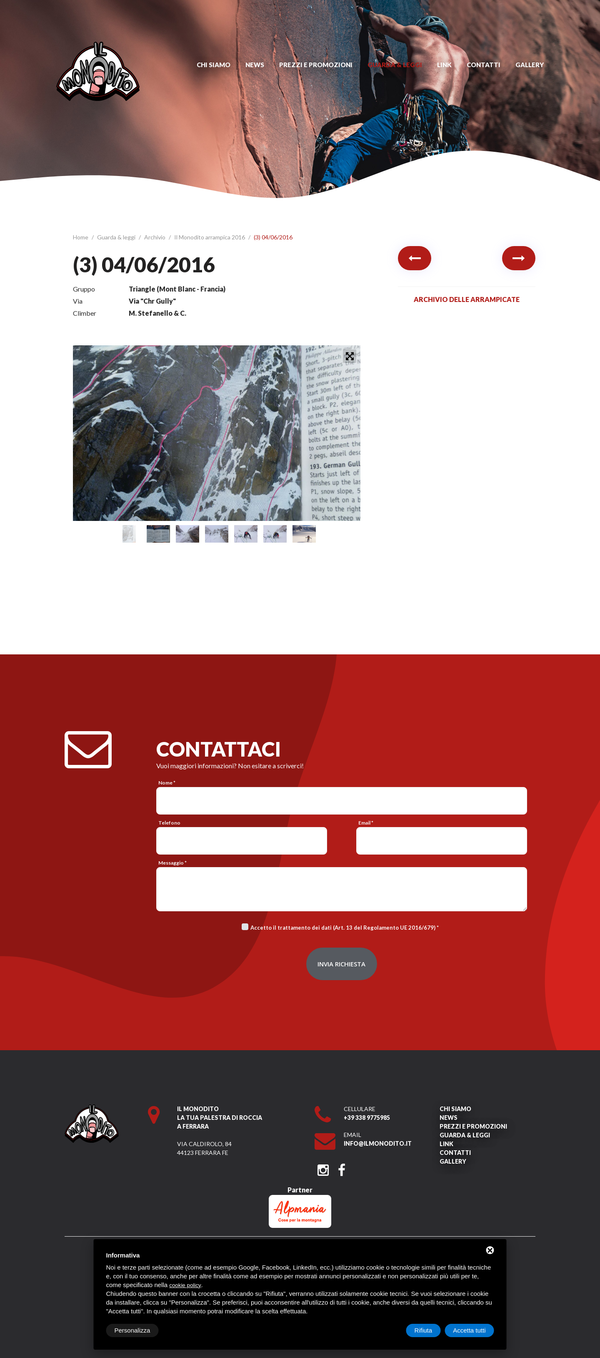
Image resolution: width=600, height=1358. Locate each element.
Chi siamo (213, 64)
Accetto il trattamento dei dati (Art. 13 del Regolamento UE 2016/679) (342, 927)
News (254, 64)
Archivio (155, 237)
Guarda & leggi (395, 64)
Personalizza (132, 1330)
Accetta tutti (469, 1330)
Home (81, 237)
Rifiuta (423, 1330)
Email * (365, 823)
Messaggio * (172, 863)
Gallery (529, 64)
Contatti (483, 64)
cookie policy (185, 1285)
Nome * (166, 783)
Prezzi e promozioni (315, 64)
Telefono (169, 823)
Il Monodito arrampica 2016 (210, 237)
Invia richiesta (341, 964)
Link (444, 64)
